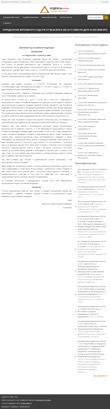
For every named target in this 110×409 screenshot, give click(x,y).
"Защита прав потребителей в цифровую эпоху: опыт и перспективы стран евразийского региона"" (92, 329)
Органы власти (66, 17)
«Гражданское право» (43, 400)
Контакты (104, 2)
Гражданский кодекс (11, 17)
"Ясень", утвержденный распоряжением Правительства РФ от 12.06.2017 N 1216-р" (92, 294)
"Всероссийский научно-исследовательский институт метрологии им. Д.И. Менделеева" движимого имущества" (91, 271)
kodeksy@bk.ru (26, 403)
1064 (59, 131)
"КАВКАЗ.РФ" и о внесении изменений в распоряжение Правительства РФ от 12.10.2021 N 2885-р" (92, 226)
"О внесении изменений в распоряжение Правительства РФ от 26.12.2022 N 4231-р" (91, 192)
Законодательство (49, 17)
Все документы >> (100, 376)
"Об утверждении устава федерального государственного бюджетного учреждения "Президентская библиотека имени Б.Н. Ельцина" (92, 249)
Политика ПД (25, 406)
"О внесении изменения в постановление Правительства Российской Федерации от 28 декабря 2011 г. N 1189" (92, 206)
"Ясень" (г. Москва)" (91, 311)
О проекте (7, 23)
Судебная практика (30, 17)
